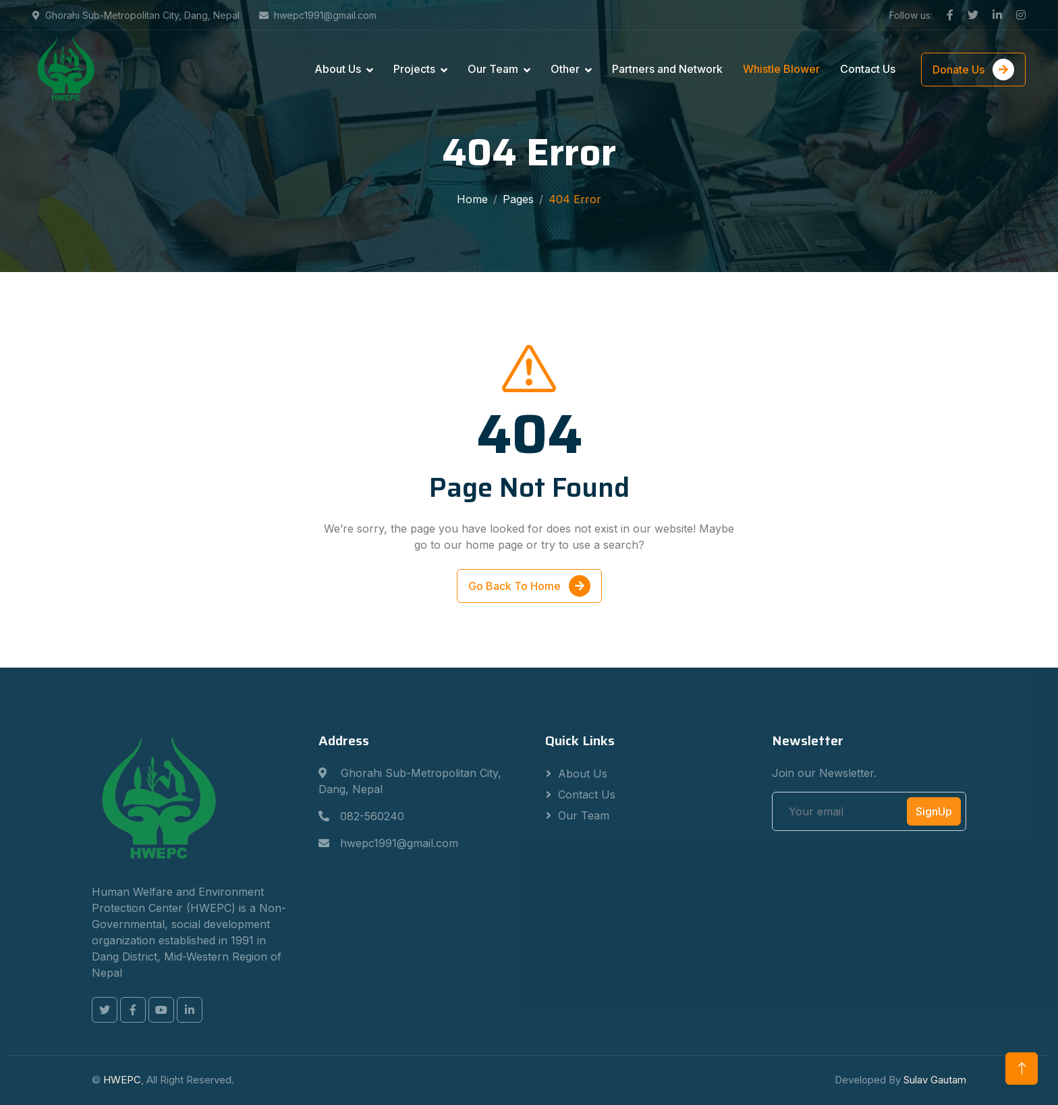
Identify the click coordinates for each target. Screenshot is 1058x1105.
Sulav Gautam (934, 1079)
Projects (414, 69)
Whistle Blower (781, 69)
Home (472, 199)
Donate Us (973, 69)
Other (565, 69)
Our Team (493, 69)
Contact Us (867, 69)
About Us (337, 69)
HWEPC (122, 1079)
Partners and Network (667, 69)
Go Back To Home (529, 588)
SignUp (934, 811)
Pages (518, 199)
